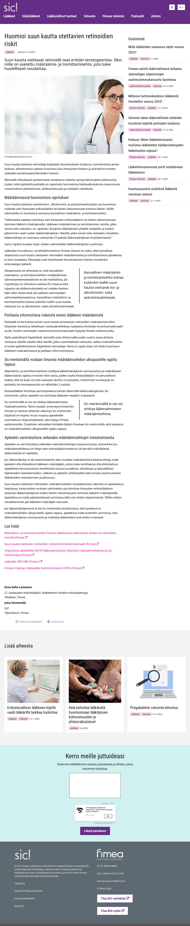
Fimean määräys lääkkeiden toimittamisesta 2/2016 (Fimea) (44, 568)
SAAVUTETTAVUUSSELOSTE (28, 891)
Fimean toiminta (137, 108)
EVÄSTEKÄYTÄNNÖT (24, 898)
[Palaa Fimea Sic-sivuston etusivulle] (10, 7)
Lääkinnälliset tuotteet (140, 86)
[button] (181, 7)
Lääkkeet (10, 52)
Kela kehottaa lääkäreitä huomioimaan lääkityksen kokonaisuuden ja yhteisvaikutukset (88, 714)
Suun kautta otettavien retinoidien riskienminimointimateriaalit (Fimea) (51, 544)
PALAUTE (19, 906)
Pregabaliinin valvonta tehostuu (154, 707)
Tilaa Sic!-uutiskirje (113, 898)
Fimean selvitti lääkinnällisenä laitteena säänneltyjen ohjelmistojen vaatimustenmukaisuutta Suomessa (155, 74)
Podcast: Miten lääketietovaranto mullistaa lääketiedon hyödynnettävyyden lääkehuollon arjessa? (155, 145)
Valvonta (145, 58)
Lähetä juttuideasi (95, 831)
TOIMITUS (19, 883)
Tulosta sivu (55, 621)
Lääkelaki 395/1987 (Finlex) (23, 561)
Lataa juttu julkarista (29, 621)
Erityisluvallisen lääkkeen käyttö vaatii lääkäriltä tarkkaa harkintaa (32, 710)
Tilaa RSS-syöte (114, 910)
